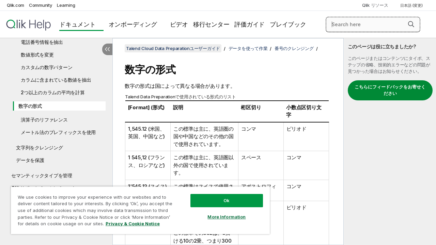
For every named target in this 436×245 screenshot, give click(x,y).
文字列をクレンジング (39, 147)
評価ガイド (249, 24)
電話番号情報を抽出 (42, 42)
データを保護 (30, 160)
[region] (137, 207)
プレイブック (288, 24)
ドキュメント (77, 24)
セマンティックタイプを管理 (41, 175)
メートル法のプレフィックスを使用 (58, 132)
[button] (411, 24)
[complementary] (390, 141)
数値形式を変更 (37, 55)
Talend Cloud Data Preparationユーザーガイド (173, 48)
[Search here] (373, 24)
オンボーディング (133, 24)
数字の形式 (30, 106)
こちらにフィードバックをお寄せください (390, 90)
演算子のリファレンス (44, 119)
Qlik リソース (375, 5)
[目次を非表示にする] (107, 49)
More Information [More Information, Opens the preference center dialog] (221, 211)
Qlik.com (15, 5)
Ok (221, 195)
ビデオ (179, 24)
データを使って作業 (248, 48)
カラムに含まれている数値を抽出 (56, 80)
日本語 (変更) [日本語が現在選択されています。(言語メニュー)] (412, 5)
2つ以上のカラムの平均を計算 (53, 92)
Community (40, 5)
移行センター (211, 24)
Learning (66, 5)
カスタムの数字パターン (46, 67)
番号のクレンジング (294, 48)
